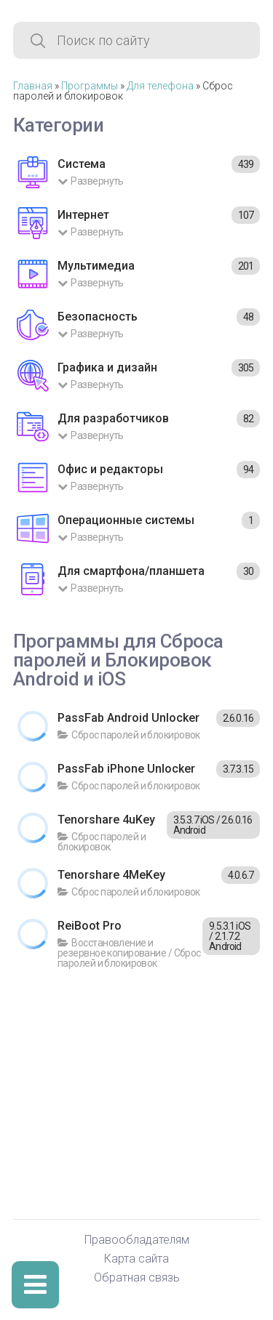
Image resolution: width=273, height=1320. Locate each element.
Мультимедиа (96, 266)
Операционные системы (126, 520)
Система (82, 164)
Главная (32, 86)
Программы (89, 86)
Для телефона (160, 86)
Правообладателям (136, 1240)
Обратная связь (137, 1278)
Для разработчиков (113, 418)
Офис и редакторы (110, 469)
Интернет (83, 215)
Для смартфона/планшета (131, 571)
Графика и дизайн (107, 367)
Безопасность (98, 316)
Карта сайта (136, 1259)
